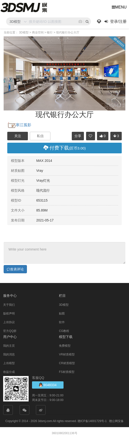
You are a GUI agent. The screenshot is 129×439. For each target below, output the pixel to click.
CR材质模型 (67, 363)
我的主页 (9, 345)
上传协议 (9, 322)
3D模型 (63, 304)
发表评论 (15, 269)
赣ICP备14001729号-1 (92, 421)
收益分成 (9, 371)
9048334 (47, 385)
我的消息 (9, 354)
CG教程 (64, 330)
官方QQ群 (9, 330)
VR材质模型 (67, 354)
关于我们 (9, 304)
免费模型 (65, 345)
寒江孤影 (19, 125)
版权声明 (9, 313)
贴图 (62, 313)
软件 (62, 322)
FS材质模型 (66, 371)
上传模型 (9, 363)
